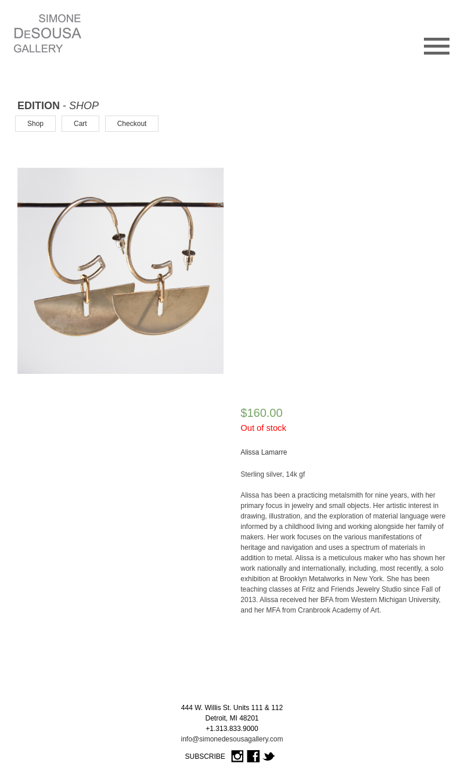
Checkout (132, 124)
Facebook (253, 756)
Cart (80, 124)
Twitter (268, 756)
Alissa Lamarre (263, 452)
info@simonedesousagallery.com (232, 739)
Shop (35, 124)
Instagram (237, 756)
